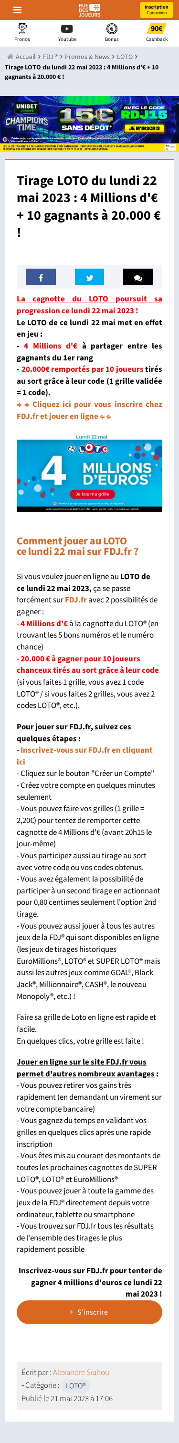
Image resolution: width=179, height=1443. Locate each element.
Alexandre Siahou (81, 1372)
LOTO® (75, 1386)
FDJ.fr (76, 600)
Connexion (156, 10)
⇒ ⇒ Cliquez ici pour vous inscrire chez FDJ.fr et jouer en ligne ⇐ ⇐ (89, 410)
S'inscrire (89, 1312)
